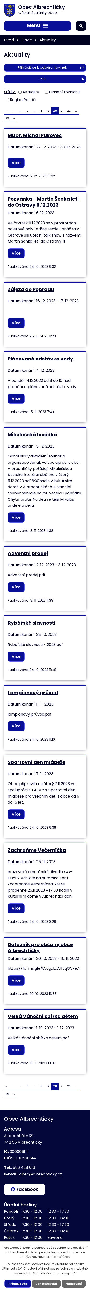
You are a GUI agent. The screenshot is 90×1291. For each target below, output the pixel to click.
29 (7, 118)
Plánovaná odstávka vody (40, 358)
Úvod (9, 40)
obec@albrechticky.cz (40, 1174)
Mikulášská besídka (32, 434)
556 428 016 (24, 1167)
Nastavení (74, 1284)
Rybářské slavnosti (31, 623)
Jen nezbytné (46, 1284)
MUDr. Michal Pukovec (35, 135)
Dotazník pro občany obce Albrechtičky (40, 947)
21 (62, 111)
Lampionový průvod (33, 692)
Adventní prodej (28, 553)
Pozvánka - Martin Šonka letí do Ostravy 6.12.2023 (43, 201)
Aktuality (31, 92)
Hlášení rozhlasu (64, 92)
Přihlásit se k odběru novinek (51, 67)
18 (41, 111)
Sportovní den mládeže (36, 762)
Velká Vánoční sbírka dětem (43, 1016)
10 (27, 111)
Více (16, 162)
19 (48, 111)
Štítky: (10, 92)
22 (69, 111)
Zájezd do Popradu (31, 289)
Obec (26, 40)
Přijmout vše (17, 1284)
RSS (62, 79)
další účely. (62, 1257)
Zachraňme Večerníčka (37, 850)
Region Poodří (23, 100)
